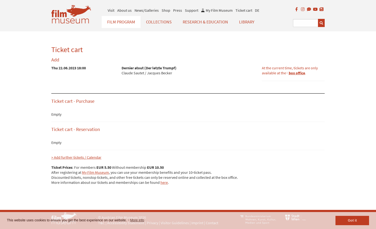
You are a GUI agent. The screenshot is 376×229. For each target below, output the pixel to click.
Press (177, 10)
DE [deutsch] (257, 10)
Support (191, 10)
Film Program (121, 22)
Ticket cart (243, 10)
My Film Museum (95, 172)
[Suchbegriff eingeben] (305, 23)
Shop (166, 10)
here (164, 182)
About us (124, 10)
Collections (159, 22)
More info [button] (137, 220)
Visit (111, 10)
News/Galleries (147, 10)
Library (246, 22)
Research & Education (205, 22)
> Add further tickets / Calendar (76, 157)
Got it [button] (352, 220)
